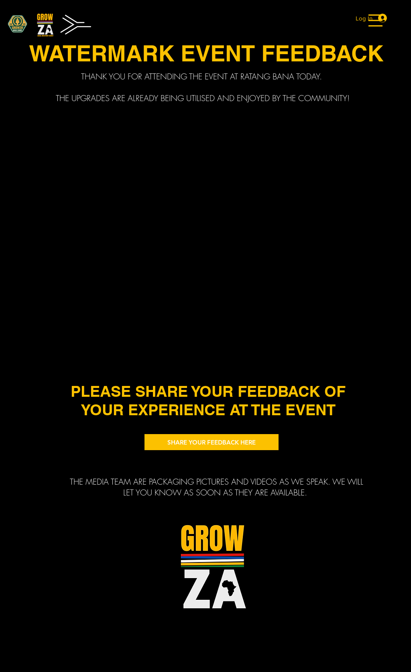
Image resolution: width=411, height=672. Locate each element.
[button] (375, 20)
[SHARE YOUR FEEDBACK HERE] (211, 442)
